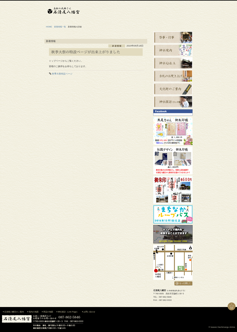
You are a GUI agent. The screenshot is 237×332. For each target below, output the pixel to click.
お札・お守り (164, 12)
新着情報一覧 (60, 27)
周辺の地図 (48, 312)
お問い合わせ (89, 312)
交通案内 (182, 12)
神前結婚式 (146, 12)
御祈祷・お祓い (109, 12)
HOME (49, 27)
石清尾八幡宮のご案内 (14, 312)
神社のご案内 (91, 12)
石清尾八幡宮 (63, 10)
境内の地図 (34, 312)
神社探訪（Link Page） (68, 312)
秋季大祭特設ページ (62, 73)
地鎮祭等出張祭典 (127, 12)
